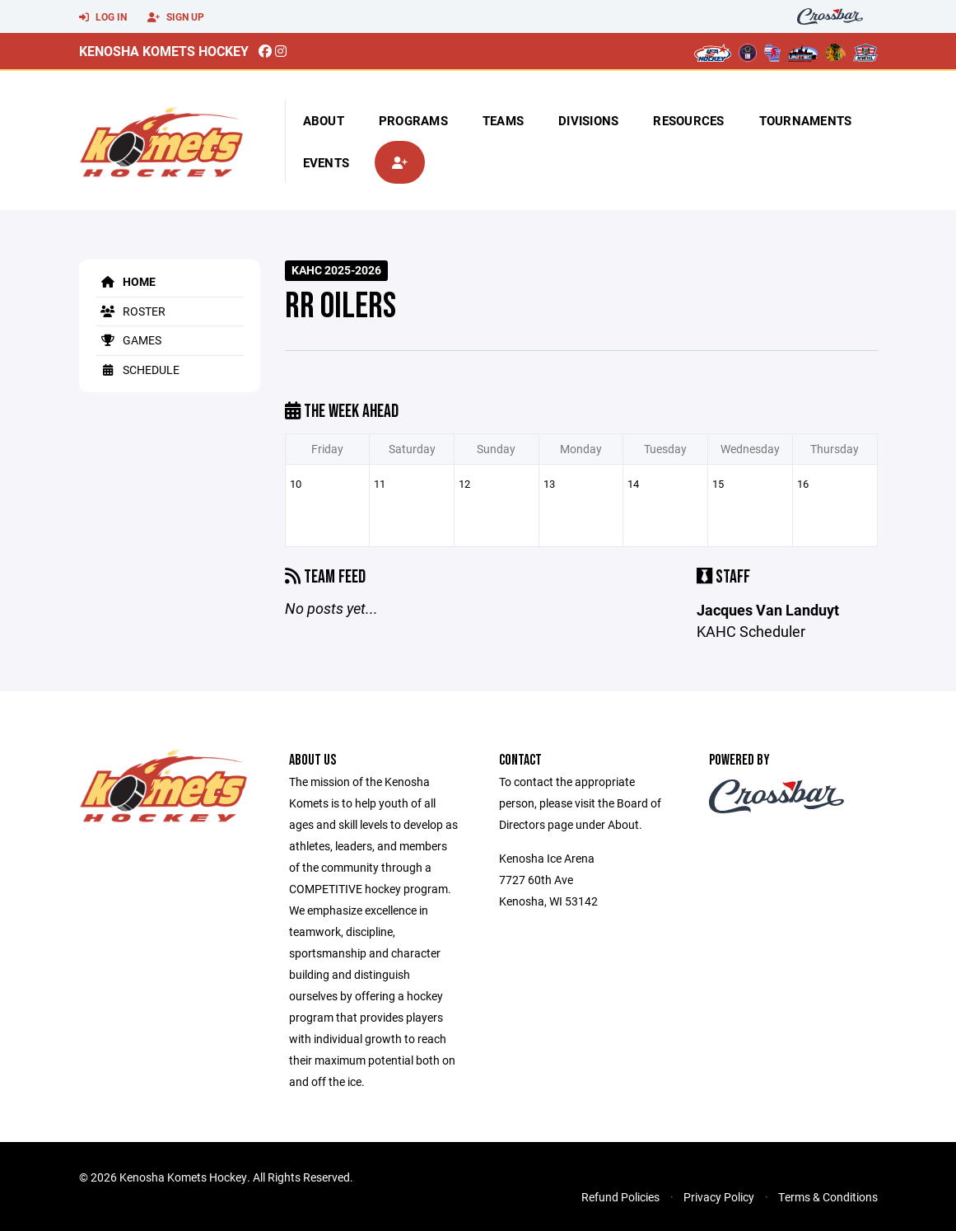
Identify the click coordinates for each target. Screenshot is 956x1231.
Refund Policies (620, 1197)
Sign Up (175, 17)
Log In (103, 17)
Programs (413, 120)
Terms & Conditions (828, 1197)
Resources (688, 120)
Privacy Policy (718, 1197)
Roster (131, 311)
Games (128, 340)
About (323, 120)
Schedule (138, 369)
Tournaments (805, 120)
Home (126, 281)
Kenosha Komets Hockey (164, 50)
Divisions (588, 120)
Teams (503, 120)
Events (326, 162)
